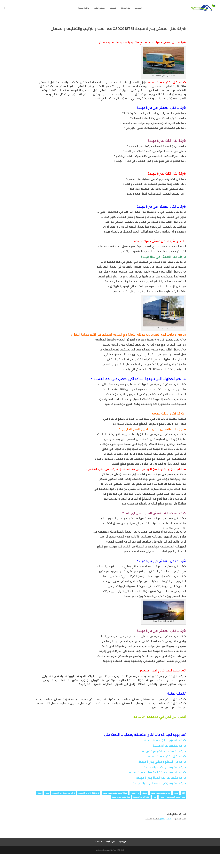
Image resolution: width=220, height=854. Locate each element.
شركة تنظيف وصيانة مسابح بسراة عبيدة (159, 783)
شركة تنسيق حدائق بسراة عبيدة (165, 740)
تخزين (176, 793)
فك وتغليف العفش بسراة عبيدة (172, 797)
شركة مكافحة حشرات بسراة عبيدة (164, 751)
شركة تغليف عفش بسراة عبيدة (115, 793)
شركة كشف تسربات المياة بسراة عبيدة (161, 777)
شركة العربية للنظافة (106, 850)
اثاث (183, 793)
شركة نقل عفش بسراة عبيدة (167, 756)
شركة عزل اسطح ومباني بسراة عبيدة (162, 761)
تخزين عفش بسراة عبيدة (160, 793)
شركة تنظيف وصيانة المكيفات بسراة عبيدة (157, 772)
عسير (47, 793)
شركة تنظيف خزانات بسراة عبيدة (165, 767)
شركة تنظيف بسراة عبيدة (169, 745)
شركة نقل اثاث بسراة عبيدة (88, 793)
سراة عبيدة (134, 793)
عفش (39, 793)
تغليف (144, 793)
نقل (154, 797)
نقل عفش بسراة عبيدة (121, 797)
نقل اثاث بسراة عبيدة (141, 797)
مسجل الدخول (165, 818)
